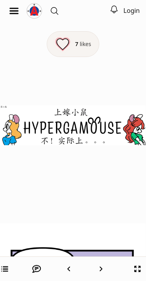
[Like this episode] (73, 44)
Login (131, 10)
